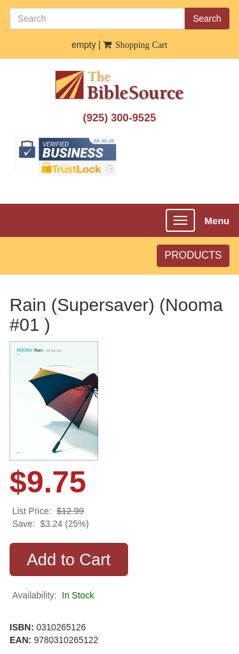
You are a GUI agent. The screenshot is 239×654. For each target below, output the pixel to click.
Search (207, 18)
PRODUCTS (193, 255)
